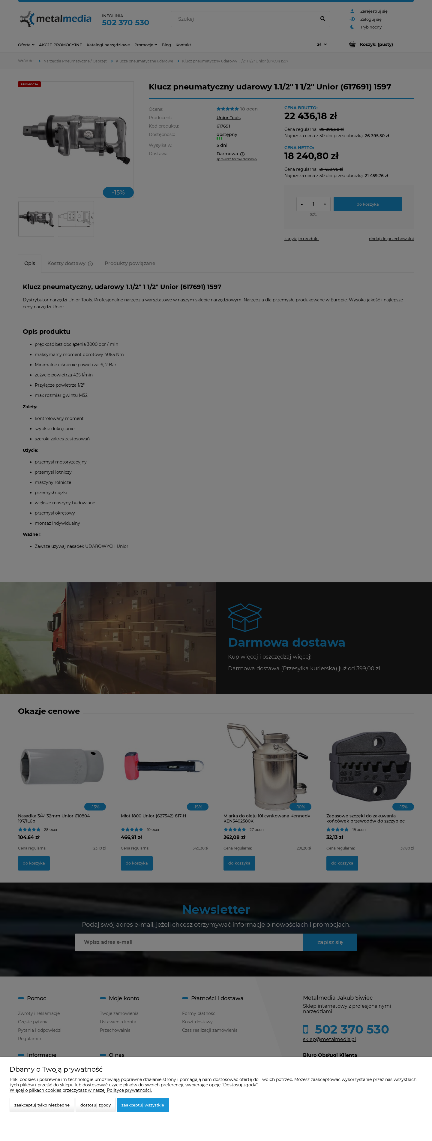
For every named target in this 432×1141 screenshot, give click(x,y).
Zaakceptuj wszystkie (143, 1105)
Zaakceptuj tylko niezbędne (42, 1105)
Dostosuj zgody (95, 1105)
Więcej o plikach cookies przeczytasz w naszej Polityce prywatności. (81, 1090)
